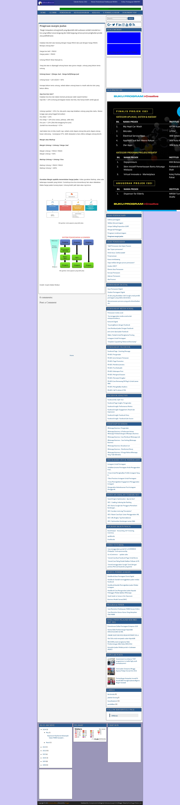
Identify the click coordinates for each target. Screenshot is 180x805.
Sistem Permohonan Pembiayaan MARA (104, 2)
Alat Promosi (112, 279)
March (48, 742)
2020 (44, 758)
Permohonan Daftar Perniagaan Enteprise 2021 (123, 626)
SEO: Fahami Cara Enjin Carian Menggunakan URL (123, 514)
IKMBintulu (115, 716)
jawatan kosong (113, 697)
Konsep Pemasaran (114, 273)
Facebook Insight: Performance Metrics (120, 406)
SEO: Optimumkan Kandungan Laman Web (121, 521)
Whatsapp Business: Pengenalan (118, 428)
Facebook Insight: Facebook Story (118, 415)
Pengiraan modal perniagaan (117, 233)
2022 (44, 751)
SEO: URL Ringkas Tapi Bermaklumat (119, 518)
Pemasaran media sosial (115, 313)
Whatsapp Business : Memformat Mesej (120, 449)
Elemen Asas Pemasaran (115, 269)
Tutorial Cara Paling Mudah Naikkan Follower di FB (123, 561)
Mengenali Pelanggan (115, 230)
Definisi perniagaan (114, 220)
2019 (44, 761)
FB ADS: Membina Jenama (116, 365)
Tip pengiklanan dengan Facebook (119, 325)
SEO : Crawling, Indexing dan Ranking (119, 502)
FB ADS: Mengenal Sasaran (116, 374)
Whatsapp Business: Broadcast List (119, 446)
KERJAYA (96, 12)
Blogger (67, 803)
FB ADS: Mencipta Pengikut (116, 378)
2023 (44, 747)
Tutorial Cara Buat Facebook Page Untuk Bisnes (123, 558)
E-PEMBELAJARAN (111, 12)
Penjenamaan (112, 256)
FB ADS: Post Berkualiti (115, 368)
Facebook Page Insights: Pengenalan (119, 403)
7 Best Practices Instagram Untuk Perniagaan (122, 478)
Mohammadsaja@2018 (111, 803)
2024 (44, 729)
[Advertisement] (64, 19)
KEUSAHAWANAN (81, 12)
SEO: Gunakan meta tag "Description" (120, 511)
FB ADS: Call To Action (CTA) (117, 390)
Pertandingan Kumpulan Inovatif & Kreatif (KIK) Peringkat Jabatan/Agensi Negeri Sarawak (128, 681)
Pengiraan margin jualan (53, 25)
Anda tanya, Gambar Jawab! (116, 253)
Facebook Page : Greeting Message (119, 351)
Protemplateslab (93, 803)
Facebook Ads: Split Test (115, 400)
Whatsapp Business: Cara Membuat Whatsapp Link (124, 437)
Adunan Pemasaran (114, 276)
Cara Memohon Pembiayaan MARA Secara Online (124, 609)
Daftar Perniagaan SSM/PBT (130, 2)
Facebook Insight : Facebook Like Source (120, 418)
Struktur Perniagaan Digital (116, 292)
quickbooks (111, 536)
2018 (44, 765)
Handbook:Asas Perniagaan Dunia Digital (121, 576)
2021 (44, 754)
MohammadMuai (52, 803)
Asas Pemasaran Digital (115, 289)
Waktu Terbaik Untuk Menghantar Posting (121, 335)
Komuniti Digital (113, 322)
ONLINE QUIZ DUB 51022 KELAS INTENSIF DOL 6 (123, 635)
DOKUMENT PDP (129, 12)
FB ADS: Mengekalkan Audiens (117, 387)
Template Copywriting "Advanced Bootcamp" (122, 342)
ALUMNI (52, 12)
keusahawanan (112, 701)
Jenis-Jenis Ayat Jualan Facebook (118, 332)
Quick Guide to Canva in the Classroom (120, 596)
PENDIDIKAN (65, 12)
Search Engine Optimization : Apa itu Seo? (121, 499)
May (47, 732)
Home (72, 355)
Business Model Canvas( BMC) (117, 599)
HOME (43, 12)
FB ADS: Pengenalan (114, 354)
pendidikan (111, 704)
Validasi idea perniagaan (115, 223)
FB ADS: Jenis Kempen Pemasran (118, 358)
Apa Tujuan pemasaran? (115, 249)
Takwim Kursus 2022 (80, 2)
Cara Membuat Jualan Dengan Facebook (120, 328)
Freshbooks (111, 539)
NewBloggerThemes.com (135, 803)
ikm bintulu (111, 694)
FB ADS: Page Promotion (116, 361)
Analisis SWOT (112, 266)
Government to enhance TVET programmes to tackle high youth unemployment (126, 661)
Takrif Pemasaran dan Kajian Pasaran (119, 246)
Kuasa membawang (114, 259)
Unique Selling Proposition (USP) (118, 226)
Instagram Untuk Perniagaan (117, 338)
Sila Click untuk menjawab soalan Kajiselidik (121, 638)
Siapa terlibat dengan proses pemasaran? (121, 263)
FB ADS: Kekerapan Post (115, 371)
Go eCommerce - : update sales (118, 554)
